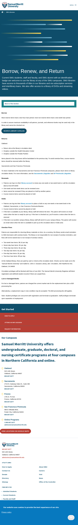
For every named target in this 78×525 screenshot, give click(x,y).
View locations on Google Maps (15, 431)
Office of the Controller (47, 482)
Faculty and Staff (9, 499)
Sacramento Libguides (42, 173)
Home (2, 12)
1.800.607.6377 (9, 422)
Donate (4, 474)
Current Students (9, 495)
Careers (42, 471)
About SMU (43, 467)
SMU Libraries (10, 12)
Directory (5, 478)
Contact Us (6, 471)
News (41, 478)
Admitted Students (10, 491)
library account (26, 183)
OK (71, 517)
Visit (40, 474)
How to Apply (7, 467)
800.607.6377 (9, 376)
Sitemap (5, 482)
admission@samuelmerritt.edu (15, 425)
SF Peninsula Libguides (62, 173)
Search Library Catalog (14, 131)
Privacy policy (6, 512)
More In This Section (15, 104)
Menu (72, 5)
